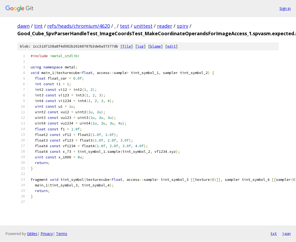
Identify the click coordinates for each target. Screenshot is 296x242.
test (124, 26)
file (126, 46)
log (140, 46)
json (286, 233)
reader (164, 26)
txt (273, 233)
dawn (23, 26)
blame (155, 46)
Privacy (47, 233)
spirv (182, 26)
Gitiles (32, 233)
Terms (61, 233)
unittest (143, 26)
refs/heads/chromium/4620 (78, 26)
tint (38, 26)
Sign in (285, 8)
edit (171, 46)
